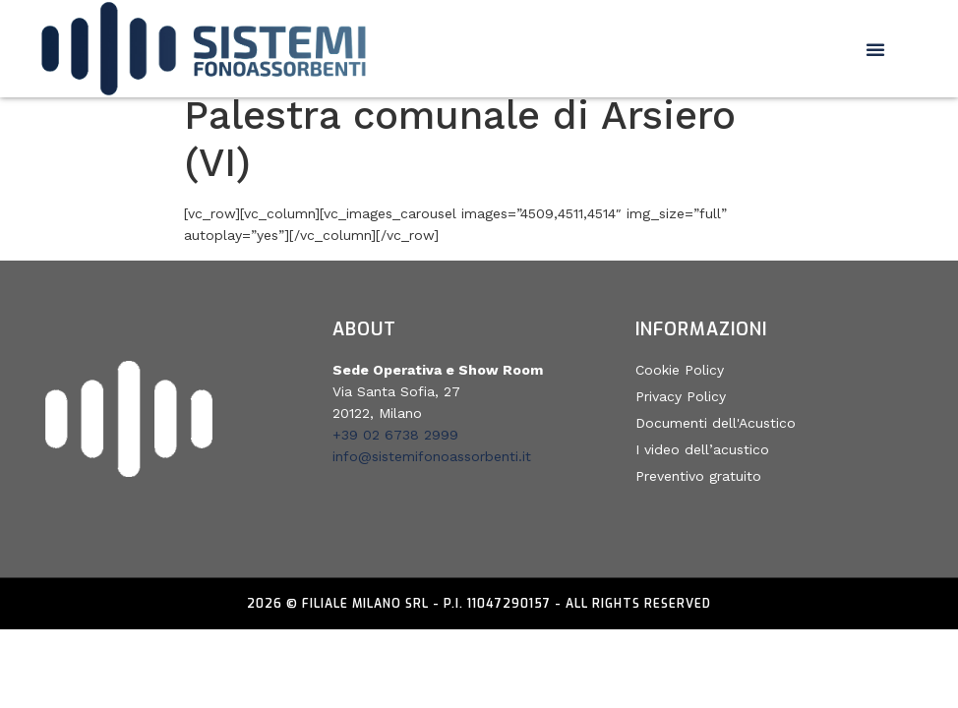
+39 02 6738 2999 (395, 446)
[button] (875, 49)
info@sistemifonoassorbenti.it (431, 468)
